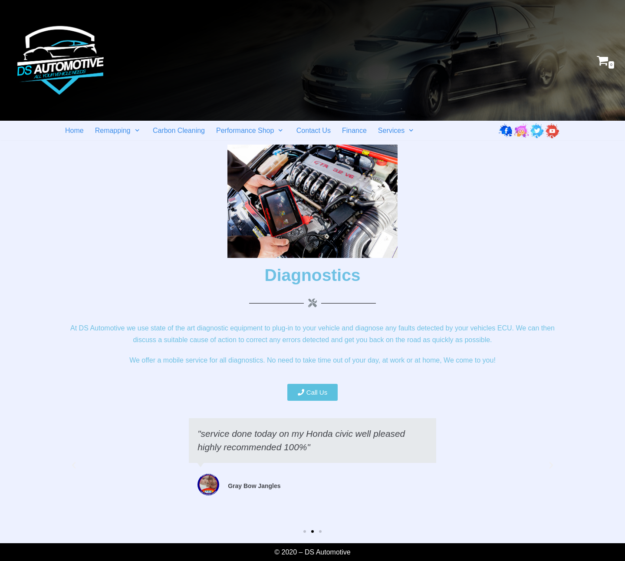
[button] (312, 392)
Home (74, 130)
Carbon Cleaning (179, 130)
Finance (354, 130)
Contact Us (313, 130)
